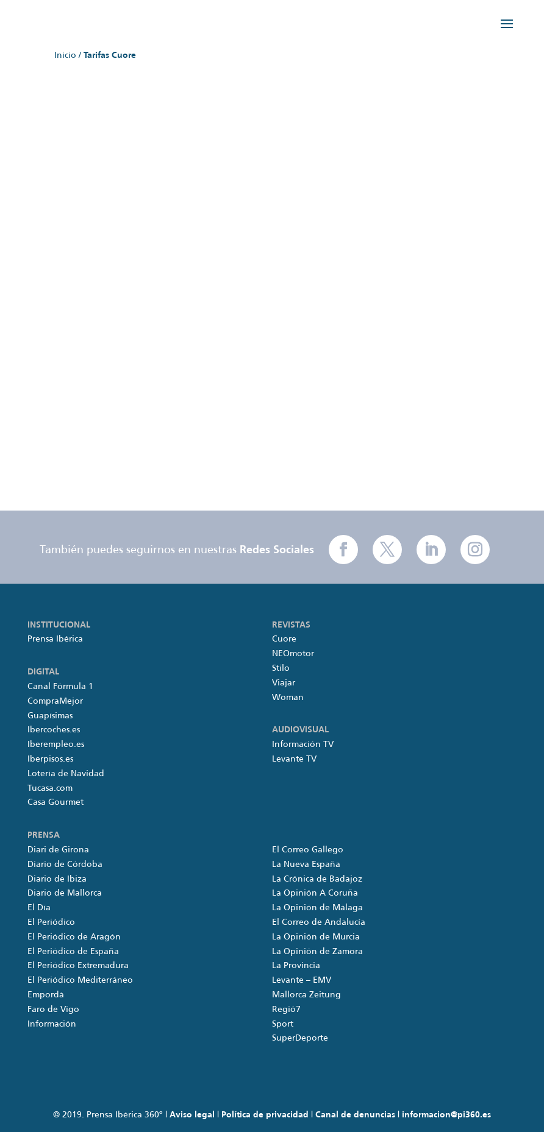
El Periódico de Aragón (74, 937)
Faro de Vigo (53, 1009)
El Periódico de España (73, 951)
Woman (288, 697)
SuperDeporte (300, 1038)
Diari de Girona (58, 850)
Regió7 (286, 1009)
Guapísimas (50, 716)
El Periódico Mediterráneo (80, 980)
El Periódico (51, 922)
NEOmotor (293, 653)
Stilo (281, 668)
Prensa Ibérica (55, 639)
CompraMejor (55, 701)
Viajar (283, 683)
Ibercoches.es (53, 730)
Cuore (284, 639)
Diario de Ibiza (57, 879)
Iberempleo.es (55, 744)
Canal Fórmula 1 (60, 686)
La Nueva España (306, 864)
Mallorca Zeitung (306, 995)
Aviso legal (192, 1115)
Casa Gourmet (55, 802)
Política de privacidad (265, 1115)
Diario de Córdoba (64, 864)
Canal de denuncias (355, 1115)
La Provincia (296, 965)
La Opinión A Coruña (315, 893)
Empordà (45, 995)
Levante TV (294, 759)
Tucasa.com (50, 788)
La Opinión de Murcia (316, 937)
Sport (282, 1024)
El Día (39, 908)
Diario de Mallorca (64, 893)
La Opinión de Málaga (317, 908)
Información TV (303, 744)
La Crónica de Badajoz (317, 879)
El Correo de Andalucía (318, 922)
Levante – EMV (301, 980)
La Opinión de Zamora (317, 951)
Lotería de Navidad (65, 773)
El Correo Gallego (307, 850)
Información (51, 1024)
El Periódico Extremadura (78, 965)
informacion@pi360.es (446, 1115)
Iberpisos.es (50, 759)
